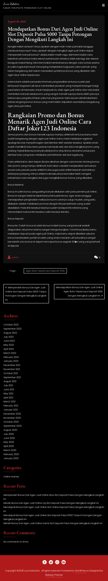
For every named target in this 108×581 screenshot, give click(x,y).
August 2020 (10, 429)
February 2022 (11, 356)
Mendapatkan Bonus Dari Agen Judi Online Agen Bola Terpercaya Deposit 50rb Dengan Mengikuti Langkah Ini (79, 291)
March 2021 (9, 401)
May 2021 (8, 393)
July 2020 (9, 433)
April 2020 (9, 445)
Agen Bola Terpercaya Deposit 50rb (45, 270)
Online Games (11, 476)
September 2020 (13, 425)
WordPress (80, 570)
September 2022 (13, 328)
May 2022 (9, 344)
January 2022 (11, 360)
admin (13, 257)
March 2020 (10, 449)
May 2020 (9, 441)
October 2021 (11, 372)
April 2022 (9, 348)
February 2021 (11, 405)
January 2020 (11, 457)
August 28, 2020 (17, 21)
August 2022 (10, 332)
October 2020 (11, 421)
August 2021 (10, 381)
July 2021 (8, 385)
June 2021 (9, 389)
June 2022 (9, 340)
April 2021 (8, 397)
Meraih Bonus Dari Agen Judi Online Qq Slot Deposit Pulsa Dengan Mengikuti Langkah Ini (51, 502)
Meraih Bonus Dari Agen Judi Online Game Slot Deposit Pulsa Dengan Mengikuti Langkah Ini (53, 522)
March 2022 (10, 352)
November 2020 (12, 417)
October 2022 (11, 324)
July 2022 (9, 336)
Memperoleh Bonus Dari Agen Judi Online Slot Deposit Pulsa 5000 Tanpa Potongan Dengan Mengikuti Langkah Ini (26, 293)
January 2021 (11, 409)
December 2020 (12, 413)
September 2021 (12, 376)
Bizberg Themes (54, 574)
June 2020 (9, 437)
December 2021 (12, 364)
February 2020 (11, 453)
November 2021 (12, 368)
